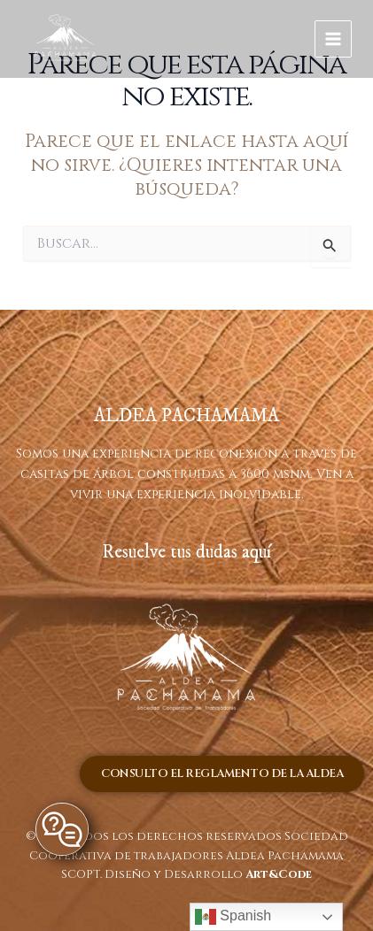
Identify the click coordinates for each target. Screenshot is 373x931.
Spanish (233, 916)
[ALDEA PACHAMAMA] (65, 39)
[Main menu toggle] (334, 39)
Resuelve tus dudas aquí (186, 552)
